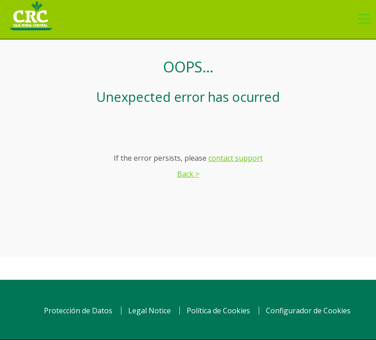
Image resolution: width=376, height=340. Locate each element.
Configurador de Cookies (308, 311)
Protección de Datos (78, 311)
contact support (235, 158)
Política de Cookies (218, 311)
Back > (188, 174)
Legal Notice (149, 311)
